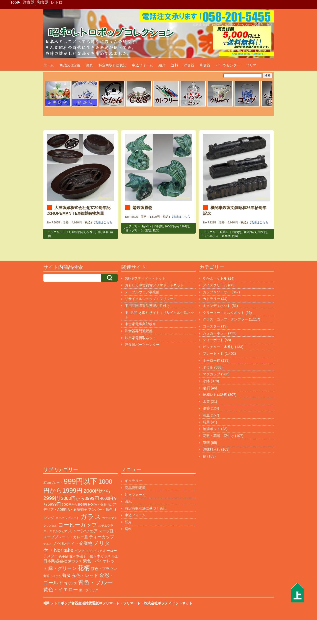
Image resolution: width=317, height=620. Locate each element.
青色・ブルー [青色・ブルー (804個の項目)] (95, 582)
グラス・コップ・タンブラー (225, 319)
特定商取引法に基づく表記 (145, 508)
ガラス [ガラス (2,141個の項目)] (90, 516)
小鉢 (206, 381)
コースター (211, 326)
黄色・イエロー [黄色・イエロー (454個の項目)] (60, 589)
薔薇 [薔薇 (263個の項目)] (66, 575)
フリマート (131, 603)
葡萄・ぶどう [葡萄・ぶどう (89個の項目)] (52, 575)
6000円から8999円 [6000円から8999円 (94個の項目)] (74, 504)
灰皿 (67, 232)
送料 (174, 65)
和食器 (43, 2)
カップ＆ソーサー (217, 292)
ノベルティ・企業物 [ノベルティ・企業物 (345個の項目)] (73, 543)
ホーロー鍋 (211, 360)
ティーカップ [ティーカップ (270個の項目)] (101, 536)
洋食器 (29, 2)
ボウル (208, 367)
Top (13, 2)
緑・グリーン (135, 230)
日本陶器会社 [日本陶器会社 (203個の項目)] (55, 561)
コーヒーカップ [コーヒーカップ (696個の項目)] (77, 525)
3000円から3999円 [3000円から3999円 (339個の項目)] (80, 498)
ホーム (48, 65)
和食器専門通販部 (139, 331)
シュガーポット (215, 333)
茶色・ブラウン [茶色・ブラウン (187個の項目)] (104, 568)
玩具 (206, 422)
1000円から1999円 (177, 226)
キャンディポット (217, 306)
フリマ (251, 65)
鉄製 (105, 232)
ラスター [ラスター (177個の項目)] (50, 556)
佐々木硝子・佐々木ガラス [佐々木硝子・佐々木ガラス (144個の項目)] (90, 556)
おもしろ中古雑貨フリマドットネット (154, 285)
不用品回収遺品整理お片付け (147, 306)
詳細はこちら (103, 222)
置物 (148, 230)
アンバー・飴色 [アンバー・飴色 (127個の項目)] (100, 510)
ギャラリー (133, 481)
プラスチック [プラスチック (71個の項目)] (94, 550)
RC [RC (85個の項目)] (110, 504)
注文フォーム (135, 495)
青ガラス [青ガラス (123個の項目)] (70, 583)
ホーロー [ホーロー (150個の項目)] (110, 551)
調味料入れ (211, 449)
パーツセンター (228, 65)
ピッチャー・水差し (218, 347)
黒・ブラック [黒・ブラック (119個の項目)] (88, 590)
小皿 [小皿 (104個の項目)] (115, 556)
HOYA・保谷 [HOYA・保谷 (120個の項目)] (97, 504)
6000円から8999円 (255, 232)
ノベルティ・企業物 (217, 236)
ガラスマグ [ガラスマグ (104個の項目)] (109, 518)
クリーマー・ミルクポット (223, 313)
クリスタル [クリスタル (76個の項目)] (50, 525)
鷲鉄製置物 (142, 207)
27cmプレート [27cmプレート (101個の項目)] (53, 483)
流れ (89, 65)
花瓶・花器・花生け (218, 436)
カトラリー (211, 299)
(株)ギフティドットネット (145, 278)
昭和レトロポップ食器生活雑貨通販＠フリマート (81, 603)
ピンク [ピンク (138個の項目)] (79, 551)
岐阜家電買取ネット (140, 338)
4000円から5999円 (84, 232)
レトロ (57, 2)
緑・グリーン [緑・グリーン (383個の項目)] (62, 568)
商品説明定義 (69, 65)
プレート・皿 (213, 353)
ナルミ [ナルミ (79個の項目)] (47, 543)
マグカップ (211, 374)
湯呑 (206, 408)
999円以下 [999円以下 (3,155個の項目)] (80, 481)
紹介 (161, 65)
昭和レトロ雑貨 (152, 226)
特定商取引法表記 (112, 65)
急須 (206, 388)
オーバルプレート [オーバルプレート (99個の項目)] (67, 518)
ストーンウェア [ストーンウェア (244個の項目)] (83, 531)
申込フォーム (142, 65)
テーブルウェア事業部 (142, 292)
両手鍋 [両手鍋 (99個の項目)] (63, 556)
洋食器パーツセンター (142, 345)
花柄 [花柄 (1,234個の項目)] (84, 568)
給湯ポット (211, 429)
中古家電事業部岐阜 (140, 324)
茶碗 (206, 443)
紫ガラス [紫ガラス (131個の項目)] (75, 561)
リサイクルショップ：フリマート (151, 299)
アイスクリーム (215, 285)
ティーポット (213, 340)
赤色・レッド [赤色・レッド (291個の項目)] (85, 575)
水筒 (206, 402)
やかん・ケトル (215, 278)
